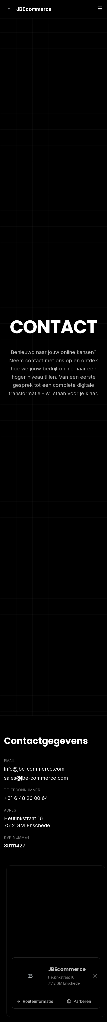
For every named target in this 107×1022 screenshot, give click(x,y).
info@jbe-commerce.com (34, 769)
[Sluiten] (96, 976)
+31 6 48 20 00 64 (26, 798)
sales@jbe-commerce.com (36, 778)
